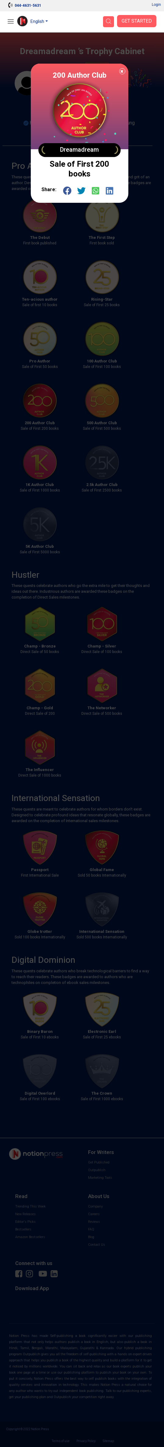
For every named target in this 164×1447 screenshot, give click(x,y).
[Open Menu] (10, 22)
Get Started (137, 21)
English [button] (37, 21)
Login (156, 4)
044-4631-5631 (28, 5)
